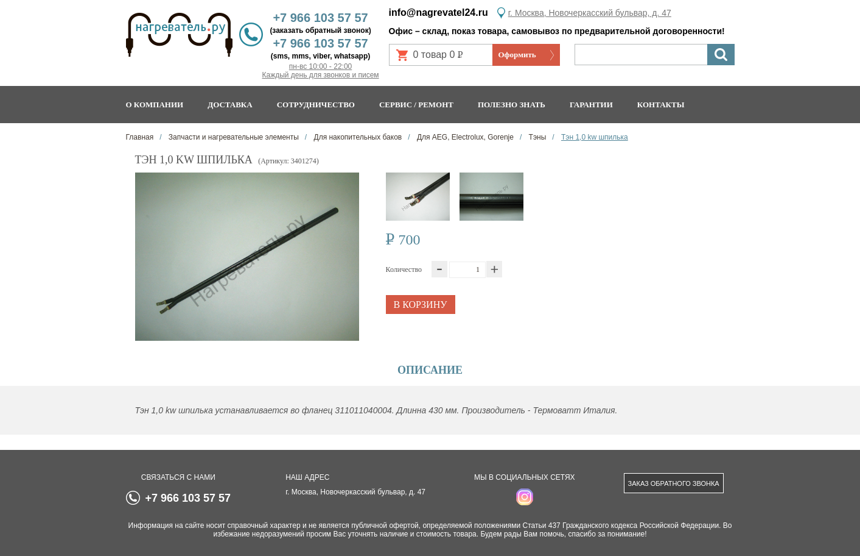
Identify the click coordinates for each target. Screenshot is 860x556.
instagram (525, 497)
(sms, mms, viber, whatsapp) (320, 56)
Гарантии (591, 104)
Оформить (517, 54)
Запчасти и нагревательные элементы (233, 137)
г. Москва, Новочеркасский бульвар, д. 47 (589, 13)
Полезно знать (511, 104)
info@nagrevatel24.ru (438, 12)
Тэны (536, 137)
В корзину (420, 304)
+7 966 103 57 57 (320, 17)
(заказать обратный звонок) (320, 30)
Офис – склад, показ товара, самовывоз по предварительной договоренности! (557, 31)
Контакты (661, 104)
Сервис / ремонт (416, 104)
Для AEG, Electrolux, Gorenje (464, 137)
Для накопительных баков (357, 137)
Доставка (230, 104)
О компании (155, 104)
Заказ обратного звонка (673, 483)
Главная (140, 137)
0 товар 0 (443, 57)
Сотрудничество (316, 104)
